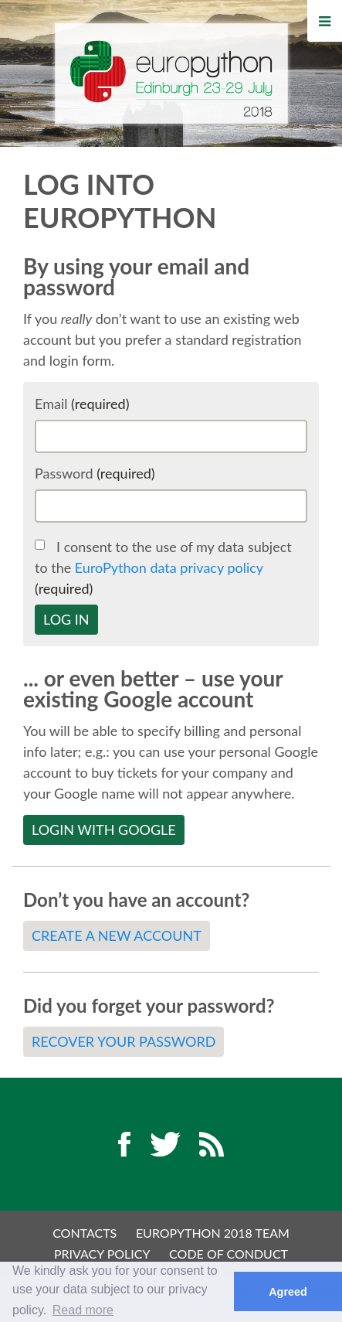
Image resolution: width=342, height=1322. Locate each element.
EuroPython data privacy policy (169, 567)
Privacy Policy (102, 1253)
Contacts (84, 1232)
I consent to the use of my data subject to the (163, 567)
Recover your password (123, 1041)
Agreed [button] (288, 1292)
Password (95, 473)
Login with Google (104, 829)
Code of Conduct (228, 1253)
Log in (66, 619)
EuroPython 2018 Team (213, 1232)
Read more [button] (82, 1310)
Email (82, 403)
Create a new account (116, 935)
